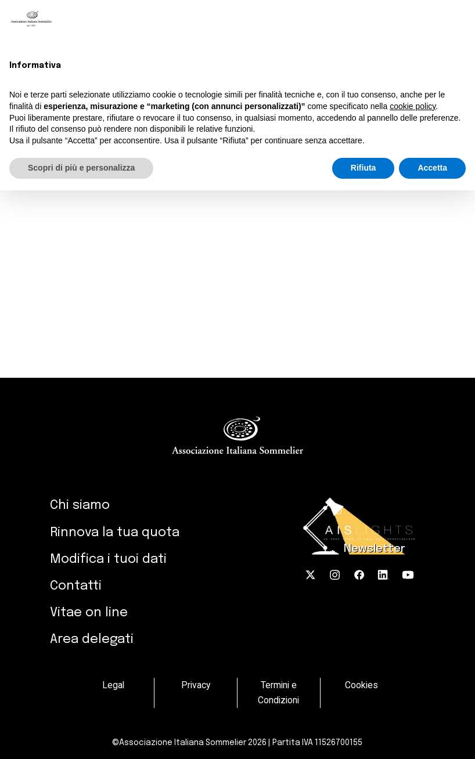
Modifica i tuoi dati (108, 559)
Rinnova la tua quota (114, 532)
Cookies (361, 685)
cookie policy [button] (413, 106)
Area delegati (92, 639)
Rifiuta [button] (363, 167)
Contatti (76, 586)
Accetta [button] (432, 167)
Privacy (195, 685)
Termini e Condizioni (278, 693)
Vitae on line (89, 612)
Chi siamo (80, 505)
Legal (113, 685)
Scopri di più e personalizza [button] (81, 167)
